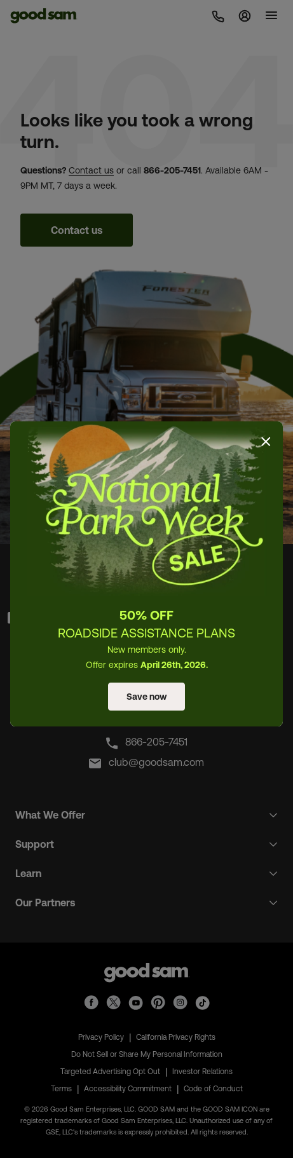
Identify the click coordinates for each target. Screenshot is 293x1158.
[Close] (266, 442)
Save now (146, 696)
